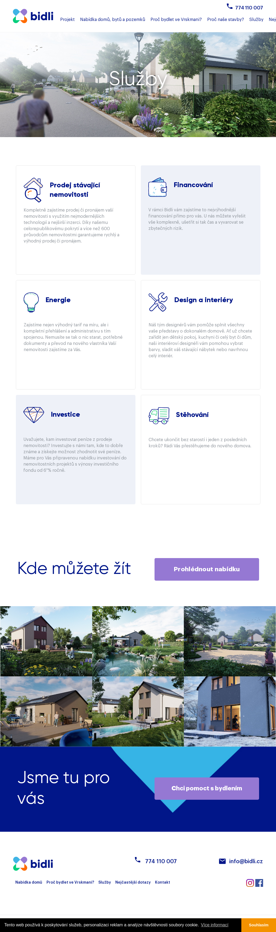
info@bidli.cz (246, 862)
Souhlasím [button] (258, 925)
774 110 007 (249, 7)
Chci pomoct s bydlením (207, 789)
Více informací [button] (214, 925)
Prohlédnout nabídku (207, 569)
